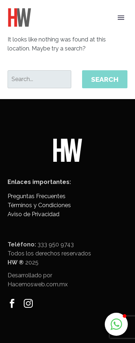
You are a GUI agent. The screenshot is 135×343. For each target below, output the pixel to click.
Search (104, 79)
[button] (116, 324)
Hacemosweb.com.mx (38, 288)
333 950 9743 (55, 249)
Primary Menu (121, 17)
